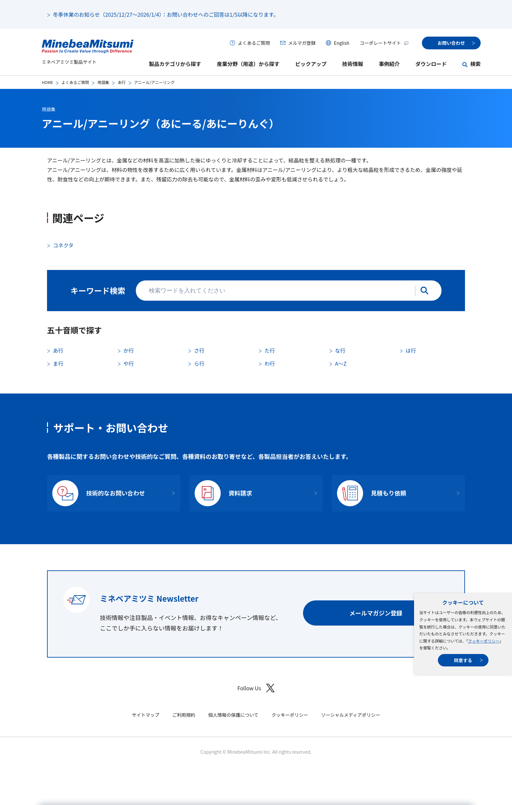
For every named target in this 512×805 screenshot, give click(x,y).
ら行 (199, 363)
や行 (128, 363)
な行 (340, 350)
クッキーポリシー (483, 641)
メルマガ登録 (301, 43)
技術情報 (352, 64)
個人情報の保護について (233, 715)
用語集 (103, 82)
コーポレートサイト (384, 43)
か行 (128, 350)
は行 (411, 350)
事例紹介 (389, 64)
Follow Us (256, 688)
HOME (47, 82)
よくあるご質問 (254, 43)
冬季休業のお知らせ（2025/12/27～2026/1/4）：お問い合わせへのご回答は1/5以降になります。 (166, 14)
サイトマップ (145, 715)
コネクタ (63, 245)
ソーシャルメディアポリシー (350, 715)
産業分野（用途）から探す (248, 64)
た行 (269, 350)
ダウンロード (431, 64)
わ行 (269, 363)
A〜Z (340, 363)
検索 (475, 64)
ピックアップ (311, 64)
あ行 (121, 82)
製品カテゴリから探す (175, 64)
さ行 (199, 350)
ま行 (58, 363)
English (341, 43)
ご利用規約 (183, 715)
